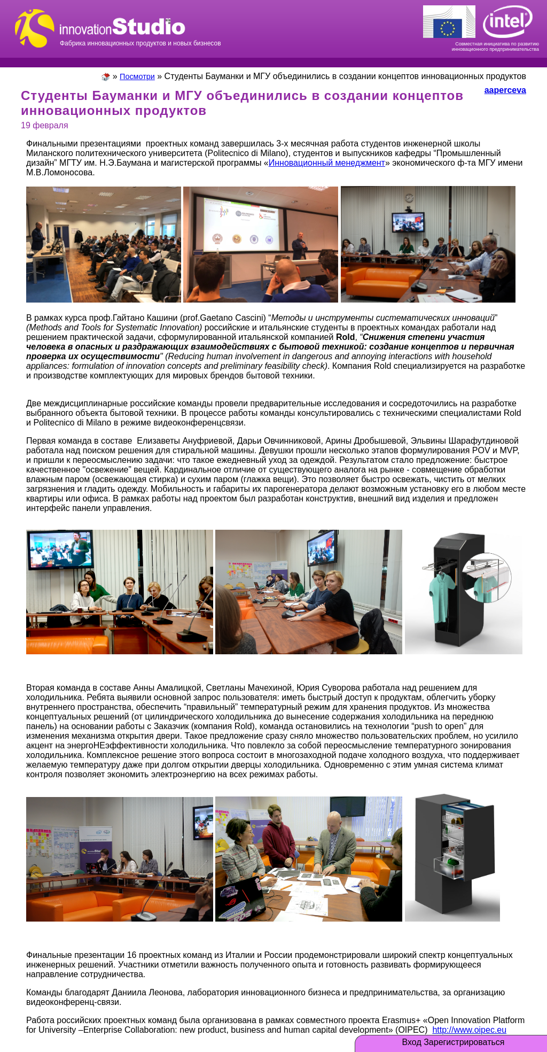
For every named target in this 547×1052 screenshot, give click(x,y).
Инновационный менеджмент (327, 162)
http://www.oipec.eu (469, 1029)
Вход (411, 1042)
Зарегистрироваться (464, 1042)
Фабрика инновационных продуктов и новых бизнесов (140, 26)
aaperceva (505, 90)
